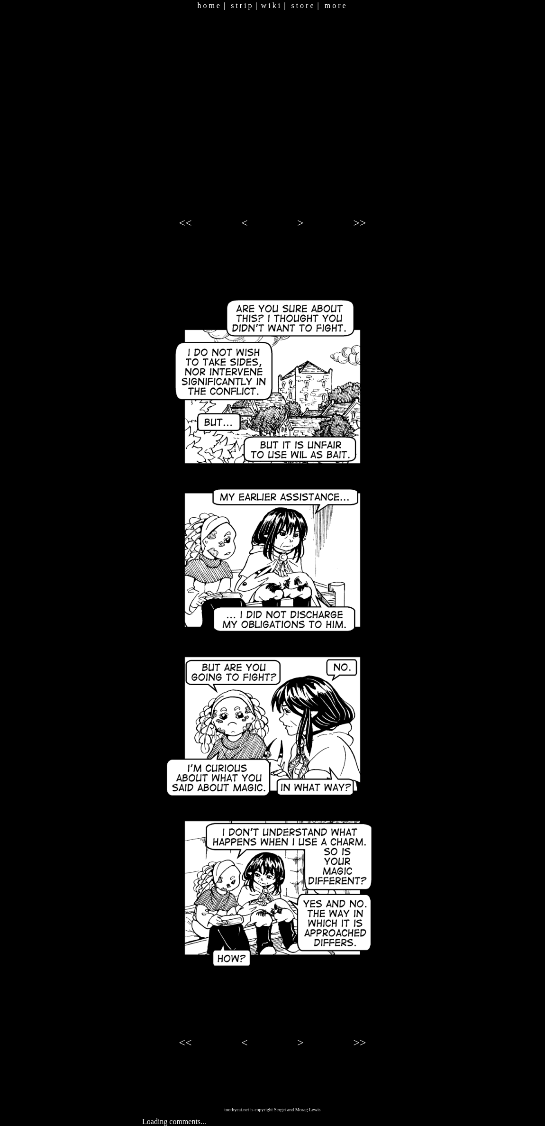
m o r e (335, 5)
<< (185, 223)
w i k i (270, 5)
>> (360, 223)
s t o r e (302, 5)
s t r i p (241, 5)
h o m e (208, 5)
